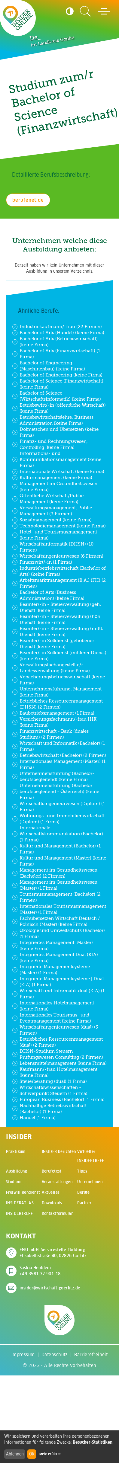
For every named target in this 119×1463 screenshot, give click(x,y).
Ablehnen (15, 1454)
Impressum (23, 1354)
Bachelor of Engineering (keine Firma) (57, 375)
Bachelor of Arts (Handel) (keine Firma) (58, 333)
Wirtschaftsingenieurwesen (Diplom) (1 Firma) (58, 806)
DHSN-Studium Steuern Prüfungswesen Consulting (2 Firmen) (57, 1054)
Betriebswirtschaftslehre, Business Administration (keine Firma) (52, 420)
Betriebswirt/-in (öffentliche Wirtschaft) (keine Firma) (59, 408)
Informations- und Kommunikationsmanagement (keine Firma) (56, 459)
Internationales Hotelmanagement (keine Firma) (53, 1005)
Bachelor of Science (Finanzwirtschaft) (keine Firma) (57, 383)
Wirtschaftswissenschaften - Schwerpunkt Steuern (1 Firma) (49, 1090)
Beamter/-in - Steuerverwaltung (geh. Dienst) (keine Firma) (56, 607)
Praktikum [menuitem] (16, 1151)
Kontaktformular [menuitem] (57, 1213)
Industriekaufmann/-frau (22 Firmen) (57, 327)
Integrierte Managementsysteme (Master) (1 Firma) (51, 969)
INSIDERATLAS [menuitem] (20, 1203)
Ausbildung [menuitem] (16, 1171)
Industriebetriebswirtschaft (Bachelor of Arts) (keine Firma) (59, 571)
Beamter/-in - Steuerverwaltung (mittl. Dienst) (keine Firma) (57, 631)
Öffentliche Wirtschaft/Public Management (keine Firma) (48, 498)
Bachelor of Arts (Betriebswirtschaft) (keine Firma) (55, 341)
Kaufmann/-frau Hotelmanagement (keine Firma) (54, 1072)
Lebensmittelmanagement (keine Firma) (59, 1063)
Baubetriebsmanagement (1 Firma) (53, 713)
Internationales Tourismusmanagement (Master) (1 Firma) (59, 909)
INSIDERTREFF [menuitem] (19, 1213)
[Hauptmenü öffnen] (104, 11)
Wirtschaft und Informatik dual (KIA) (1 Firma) (58, 993)
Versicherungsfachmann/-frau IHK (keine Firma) (54, 722)
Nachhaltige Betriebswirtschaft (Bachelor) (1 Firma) (49, 1108)
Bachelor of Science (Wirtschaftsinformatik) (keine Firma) (56, 396)
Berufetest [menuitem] (52, 1171)
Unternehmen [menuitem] (89, 1182)
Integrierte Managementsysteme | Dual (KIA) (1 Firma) (58, 981)
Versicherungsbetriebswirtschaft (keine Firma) (58, 679)
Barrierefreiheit (91, 1354)
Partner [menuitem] (84, 1203)
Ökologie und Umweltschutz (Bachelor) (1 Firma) (58, 933)
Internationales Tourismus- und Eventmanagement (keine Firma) (51, 1017)
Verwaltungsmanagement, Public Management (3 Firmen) (52, 510)
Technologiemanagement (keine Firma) (59, 526)
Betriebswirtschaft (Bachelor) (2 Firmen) (59, 755)
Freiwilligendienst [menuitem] (23, 1192)
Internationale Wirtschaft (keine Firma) (58, 472)
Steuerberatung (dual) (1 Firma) (49, 1081)
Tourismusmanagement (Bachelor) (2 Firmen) (56, 897)
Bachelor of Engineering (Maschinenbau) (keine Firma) (48, 365)
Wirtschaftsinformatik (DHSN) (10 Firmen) (52, 546)
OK (32, 1454)
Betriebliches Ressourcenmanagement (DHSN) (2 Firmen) (57, 703)
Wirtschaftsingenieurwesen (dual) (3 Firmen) (55, 1030)
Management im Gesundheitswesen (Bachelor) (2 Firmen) (54, 873)
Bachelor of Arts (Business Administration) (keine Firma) (48, 595)
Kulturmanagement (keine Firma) (52, 478)
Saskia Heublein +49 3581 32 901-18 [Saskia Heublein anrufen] (40, 1270)
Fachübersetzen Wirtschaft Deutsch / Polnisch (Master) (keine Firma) (56, 921)
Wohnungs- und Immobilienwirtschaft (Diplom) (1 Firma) (58, 818)
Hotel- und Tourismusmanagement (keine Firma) (54, 534)
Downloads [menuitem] (52, 1203)
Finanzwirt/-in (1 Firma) (42, 562)
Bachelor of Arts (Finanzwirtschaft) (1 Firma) (56, 353)
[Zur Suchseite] (85, 11)
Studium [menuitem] (13, 1182)
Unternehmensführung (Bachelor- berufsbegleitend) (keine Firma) (53, 776)
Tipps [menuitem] (82, 1171)
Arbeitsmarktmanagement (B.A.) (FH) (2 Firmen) (59, 583)
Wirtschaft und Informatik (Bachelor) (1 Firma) (58, 746)
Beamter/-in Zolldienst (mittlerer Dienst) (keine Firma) (59, 655)
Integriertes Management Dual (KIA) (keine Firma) (55, 957)
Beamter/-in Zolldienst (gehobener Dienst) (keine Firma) (53, 643)
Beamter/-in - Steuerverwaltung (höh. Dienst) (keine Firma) (57, 619)
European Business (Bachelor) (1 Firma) (58, 1099)
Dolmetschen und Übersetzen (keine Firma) (55, 432)
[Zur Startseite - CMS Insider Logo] (18, 18)
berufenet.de (28, 200)
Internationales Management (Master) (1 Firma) (58, 764)
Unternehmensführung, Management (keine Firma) (57, 691)
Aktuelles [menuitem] (51, 1192)
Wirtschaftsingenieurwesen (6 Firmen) (57, 556)
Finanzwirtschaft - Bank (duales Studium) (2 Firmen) (50, 734)
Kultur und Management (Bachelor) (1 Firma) (56, 848)
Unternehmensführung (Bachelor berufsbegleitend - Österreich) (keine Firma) (55, 791)
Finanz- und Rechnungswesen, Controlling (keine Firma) (50, 444)
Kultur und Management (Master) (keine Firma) (59, 860)
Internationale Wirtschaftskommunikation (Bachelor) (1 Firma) (57, 833)
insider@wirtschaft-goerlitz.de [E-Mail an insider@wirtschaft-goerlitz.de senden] (50, 1287)
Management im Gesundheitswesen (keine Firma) (54, 486)
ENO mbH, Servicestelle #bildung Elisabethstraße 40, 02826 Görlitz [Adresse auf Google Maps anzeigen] (53, 1252)
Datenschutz (54, 1354)
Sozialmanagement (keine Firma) (52, 520)
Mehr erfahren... (51, 1454)
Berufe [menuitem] (83, 1192)
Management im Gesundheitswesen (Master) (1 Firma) (54, 885)
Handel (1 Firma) (34, 1118)
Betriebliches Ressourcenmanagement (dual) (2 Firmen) (57, 1042)
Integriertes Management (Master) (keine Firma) (52, 945)
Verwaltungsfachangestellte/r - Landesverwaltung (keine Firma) (51, 667)
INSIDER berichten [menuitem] (59, 1151)
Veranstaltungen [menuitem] (57, 1182)
